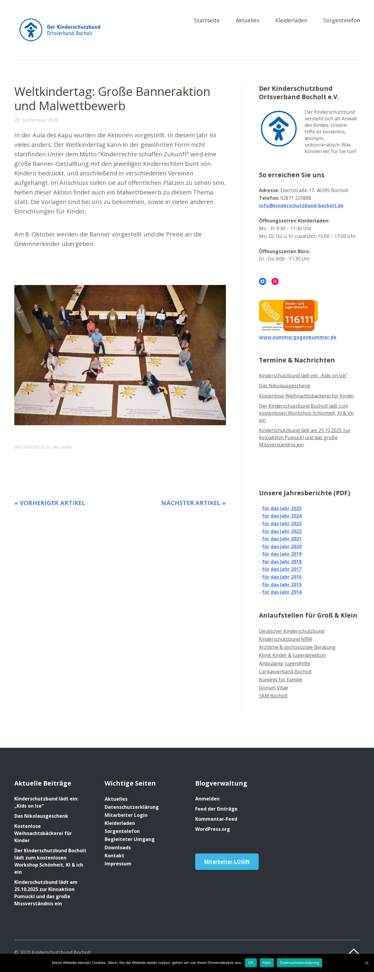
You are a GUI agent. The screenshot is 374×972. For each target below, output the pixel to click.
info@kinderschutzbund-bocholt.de (301, 205)
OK (251, 962)
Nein (267, 962)
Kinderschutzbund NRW (285, 639)
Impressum (118, 863)
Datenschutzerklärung (132, 807)
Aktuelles (247, 21)
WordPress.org (212, 829)
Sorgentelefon (341, 21)
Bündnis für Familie (280, 679)
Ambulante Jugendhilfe (284, 663)
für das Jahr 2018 (282, 561)
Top (353, 952)
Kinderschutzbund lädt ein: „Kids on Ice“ (303, 375)
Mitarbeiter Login (126, 815)
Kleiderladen (291, 21)
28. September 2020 (36, 120)
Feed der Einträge (216, 809)
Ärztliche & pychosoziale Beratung (297, 647)
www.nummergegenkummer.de (297, 337)
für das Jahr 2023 (282, 523)
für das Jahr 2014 (282, 592)
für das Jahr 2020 (282, 546)
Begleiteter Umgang (130, 839)
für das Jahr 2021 (282, 538)
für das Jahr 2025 (282, 508)
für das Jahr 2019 (282, 554)
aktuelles (62, 447)
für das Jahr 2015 (282, 584)
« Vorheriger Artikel (49, 503)
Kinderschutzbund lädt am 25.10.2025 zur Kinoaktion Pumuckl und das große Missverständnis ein (304, 437)
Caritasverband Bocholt (285, 671)
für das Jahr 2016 (282, 577)
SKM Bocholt (273, 695)
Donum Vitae (273, 687)
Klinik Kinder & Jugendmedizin (292, 655)
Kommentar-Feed (216, 819)
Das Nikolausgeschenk (284, 385)
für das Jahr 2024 (282, 516)
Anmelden (207, 798)
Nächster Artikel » (193, 503)
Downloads (118, 847)
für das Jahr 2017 (282, 569)
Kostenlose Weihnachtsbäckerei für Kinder (306, 395)
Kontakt (114, 855)
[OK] (367, 963)
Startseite (207, 21)
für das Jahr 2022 (282, 531)
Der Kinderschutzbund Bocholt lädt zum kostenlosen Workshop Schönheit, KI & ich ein (306, 413)
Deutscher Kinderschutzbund (291, 631)
